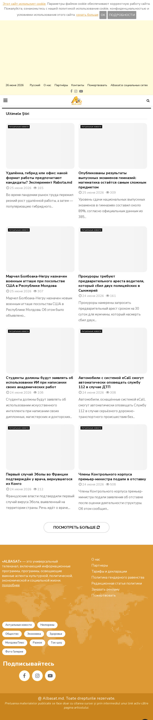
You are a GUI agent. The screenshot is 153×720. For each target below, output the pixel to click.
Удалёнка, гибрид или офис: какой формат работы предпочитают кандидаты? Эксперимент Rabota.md (39, 178)
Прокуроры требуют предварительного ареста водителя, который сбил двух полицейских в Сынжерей (111, 283)
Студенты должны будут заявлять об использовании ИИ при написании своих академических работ (39, 382)
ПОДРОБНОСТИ (122, 15)
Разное (37, 642)
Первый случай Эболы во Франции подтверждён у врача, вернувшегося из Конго (39, 479)
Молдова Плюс (14, 642)
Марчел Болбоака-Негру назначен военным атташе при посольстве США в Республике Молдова (36, 281)
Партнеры (99, 565)
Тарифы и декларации (109, 571)
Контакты (77, 85)
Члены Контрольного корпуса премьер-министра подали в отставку (112, 476)
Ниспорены (47, 625)
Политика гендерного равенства (117, 577)
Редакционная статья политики (116, 583)
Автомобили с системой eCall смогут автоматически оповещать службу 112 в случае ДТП (111, 382)
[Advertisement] (76, 52)
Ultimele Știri (17, 113)
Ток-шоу (56, 642)
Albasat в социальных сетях (129, 85)
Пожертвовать (97, 85)
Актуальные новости (19, 126)
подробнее (11, 585)
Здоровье (56, 634)
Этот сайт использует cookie (24, 4)
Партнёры (61, 85)
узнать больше (87, 15)
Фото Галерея (14, 651)
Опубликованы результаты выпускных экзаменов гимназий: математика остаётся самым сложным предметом (112, 180)
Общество (12, 634)
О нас (47, 85)
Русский (35, 85)
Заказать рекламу (105, 589)
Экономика (34, 634)
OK (103, 15)
